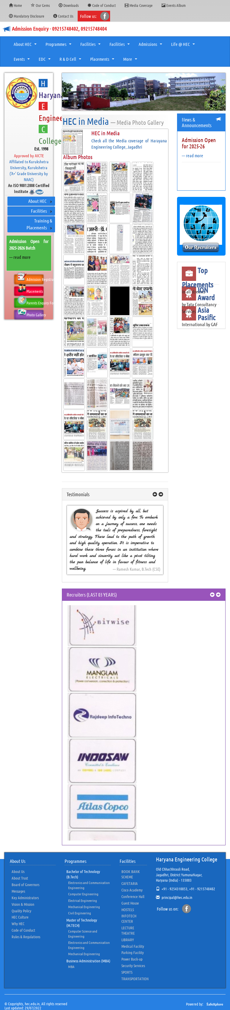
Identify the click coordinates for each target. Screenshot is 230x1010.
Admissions (151, 45)
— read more (20, 257)
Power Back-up (132, 958)
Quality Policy (21, 910)
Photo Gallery (30, 313)
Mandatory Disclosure (26, 15)
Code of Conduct (101, 5)
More (131, 60)
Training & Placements (39, 224)
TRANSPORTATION (135, 978)
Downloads (69, 5)
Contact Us (63, 15)
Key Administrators (25, 897)
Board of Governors (25, 884)
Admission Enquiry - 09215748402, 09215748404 (59, 28)
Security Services (133, 965)
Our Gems (40, 5)
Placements (103, 60)
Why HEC (18, 923)
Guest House (130, 902)
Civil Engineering (79, 913)
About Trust (20, 877)
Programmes (59, 45)
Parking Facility (132, 952)
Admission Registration (30, 278)
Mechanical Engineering (84, 906)
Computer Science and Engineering (82, 934)
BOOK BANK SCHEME (130, 874)
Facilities (91, 45)
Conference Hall (132, 896)
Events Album (174, 5)
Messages (18, 891)
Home (15, 5)
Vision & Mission (23, 904)
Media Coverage (139, 5)
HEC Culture (20, 916)
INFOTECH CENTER (128, 918)
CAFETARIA (129, 883)
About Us (18, 871)
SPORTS (126, 972)
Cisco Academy (132, 889)
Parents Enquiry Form (30, 301)
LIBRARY (127, 939)
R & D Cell (71, 60)
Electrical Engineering (82, 900)
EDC (45, 60)
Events (22, 60)
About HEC (26, 45)
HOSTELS (127, 909)
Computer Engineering (83, 893)
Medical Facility (132, 946)
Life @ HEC (183, 45)
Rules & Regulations (26, 936)
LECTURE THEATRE (128, 930)
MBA (71, 966)
